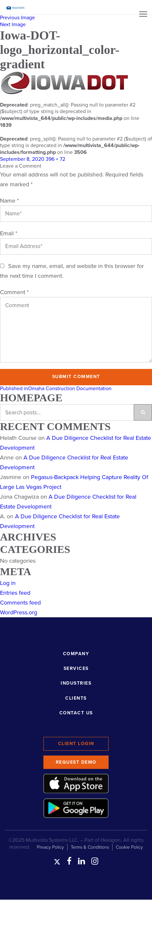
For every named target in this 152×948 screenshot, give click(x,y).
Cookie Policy (129, 847)
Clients (76, 698)
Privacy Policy (50, 847)
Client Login (76, 743)
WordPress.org (18, 612)
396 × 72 (55, 159)
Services (76, 668)
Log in (8, 583)
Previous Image (17, 17)
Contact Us (76, 713)
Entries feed (15, 592)
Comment (14, 292)
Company (76, 654)
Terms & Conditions (90, 847)
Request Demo (76, 762)
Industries (76, 683)
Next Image (13, 24)
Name (9, 200)
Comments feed (20, 602)
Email (8, 233)
